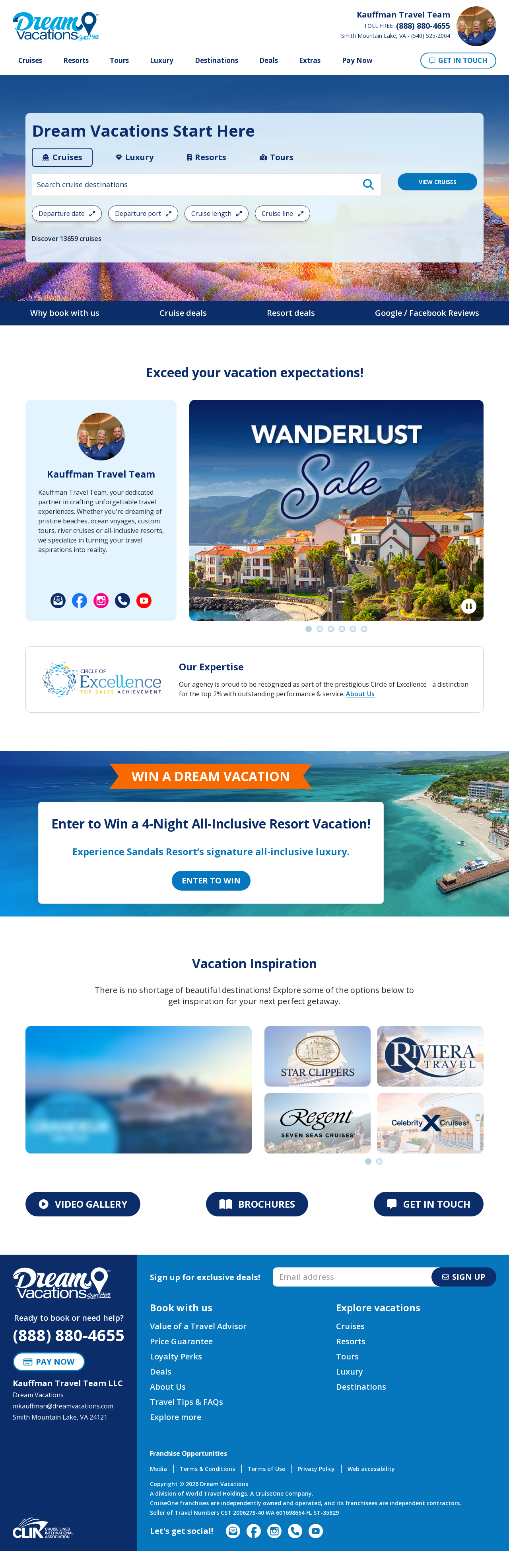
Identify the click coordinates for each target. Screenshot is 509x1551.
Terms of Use (266, 1469)
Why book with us (64, 312)
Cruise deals (183, 312)
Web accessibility (371, 1469)
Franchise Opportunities (188, 1453)
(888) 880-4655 (68, 1335)
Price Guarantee (181, 1341)
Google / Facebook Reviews (427, 312)
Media (158, 1469)
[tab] (62, 157)
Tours (119, 60)
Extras (310, 60)
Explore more (175, 1417)
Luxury (161, 60)
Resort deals (291, 312)
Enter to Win (211, 880)
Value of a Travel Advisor (198, 1326)
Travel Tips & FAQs (186, 1401)
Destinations (216, 60)
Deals (268, 60)
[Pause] (468, 606)
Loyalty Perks (176, 1356)
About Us (360, 693)
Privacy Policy (316, 1469)
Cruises (30, 60)
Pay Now (357, 60)
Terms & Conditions (207, 1469)
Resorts (76, 60)
